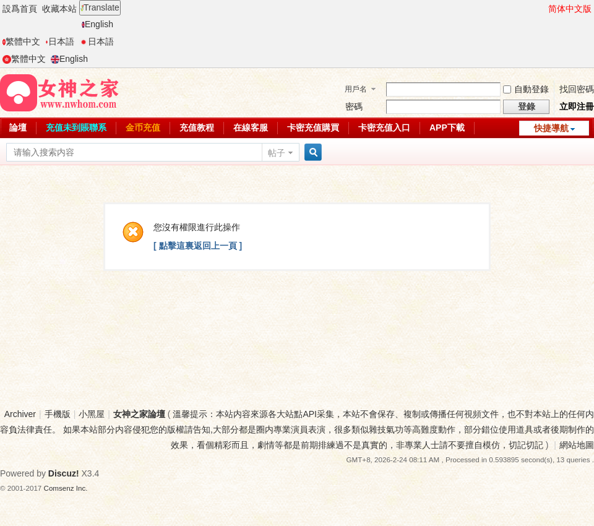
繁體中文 (21, 41)
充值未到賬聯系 (76, 127)
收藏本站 (59, 9)
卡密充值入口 (384, 127)
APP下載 (447, 127)
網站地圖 (576, 445)
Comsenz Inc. (66, 488)
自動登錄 (526, 89)
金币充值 (143, 127)
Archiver (20, 414)
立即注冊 (576, 106)
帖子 (276, 153)
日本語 (59, 41)
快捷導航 (551, 128)
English (97, 24)
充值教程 (196, 127)
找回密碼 (576, 89)
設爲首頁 (19, 9)
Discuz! (63, 473)
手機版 (58, 414)
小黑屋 (92, 414)
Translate (99, 7)
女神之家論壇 (139, 414)
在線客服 (250, 127)
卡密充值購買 (313, 127)
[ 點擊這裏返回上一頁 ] (197, 246)
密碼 (354, 106)
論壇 (18, 127)
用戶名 (356, 89)
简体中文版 (570, 9)
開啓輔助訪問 (543, 8)
